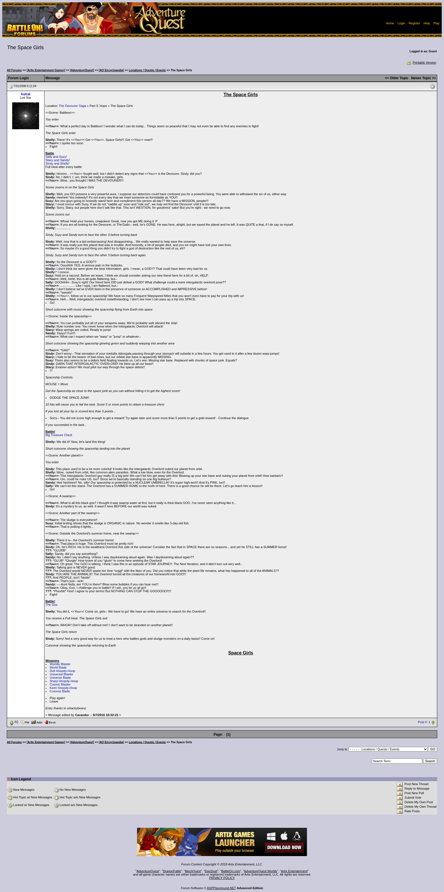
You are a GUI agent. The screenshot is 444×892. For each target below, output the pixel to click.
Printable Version (421, 62)
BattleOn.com (230, 871)
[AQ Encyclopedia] (111, 70)
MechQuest (193, 871)
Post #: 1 (424, 722)
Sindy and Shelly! (58, 163)
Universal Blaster (61, 674)
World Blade (58, 667)
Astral (25, 94)
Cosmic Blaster (60, 684)
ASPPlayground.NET (221, 888)
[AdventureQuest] (82, 70)
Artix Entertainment (294, 871)
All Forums (14, 70)
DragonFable (172, 871)
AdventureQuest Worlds (260, 871)
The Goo (52, 604)
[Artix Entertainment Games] (46, 70)
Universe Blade (60, 677)
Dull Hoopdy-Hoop (62, 671)
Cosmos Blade (60, 691)
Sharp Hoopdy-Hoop (64, 681)
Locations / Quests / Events (147, 70)
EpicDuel (211, 871)
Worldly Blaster (60, 664)
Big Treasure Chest (59, 435)
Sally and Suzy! (56, 156)
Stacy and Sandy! (58, 160)
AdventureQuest (147, 871)
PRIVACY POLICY (222, 878)
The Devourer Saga (72, 105)
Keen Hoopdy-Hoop (63, 688)
